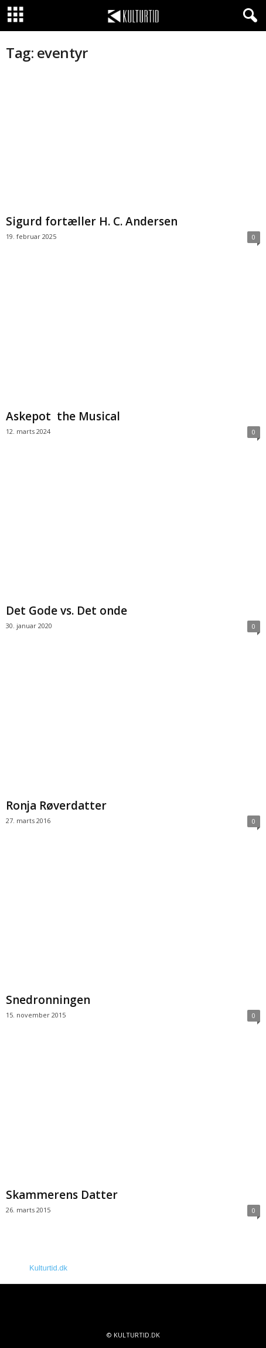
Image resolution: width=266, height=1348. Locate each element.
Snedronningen (48, 999)
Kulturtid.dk (48, 1267)
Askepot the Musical (63, 416)
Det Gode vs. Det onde (66, 610)
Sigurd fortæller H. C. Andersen (93, 221)
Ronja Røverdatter (56, 805)
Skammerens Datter (62, 1194)
